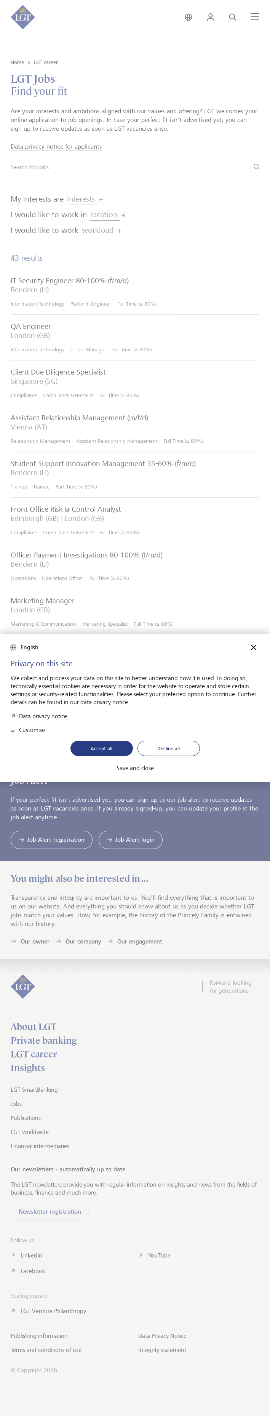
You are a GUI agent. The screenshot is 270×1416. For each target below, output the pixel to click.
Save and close (135, 768)
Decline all (168, 748)
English (29, 647)
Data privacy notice (43, 715)
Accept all (101, 748)
